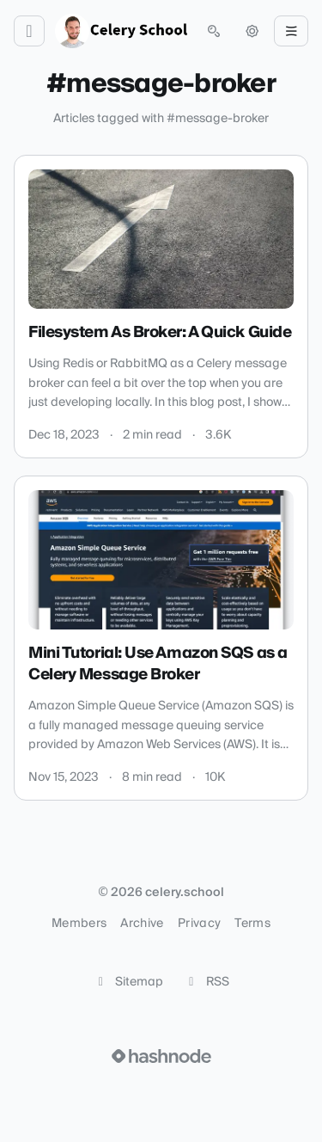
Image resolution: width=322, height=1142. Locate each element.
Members (79, 923)
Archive (141, 923)
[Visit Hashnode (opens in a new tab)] (161, 1056)
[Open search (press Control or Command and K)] (213, 30)
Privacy (199, 923)
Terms (252, 923)
